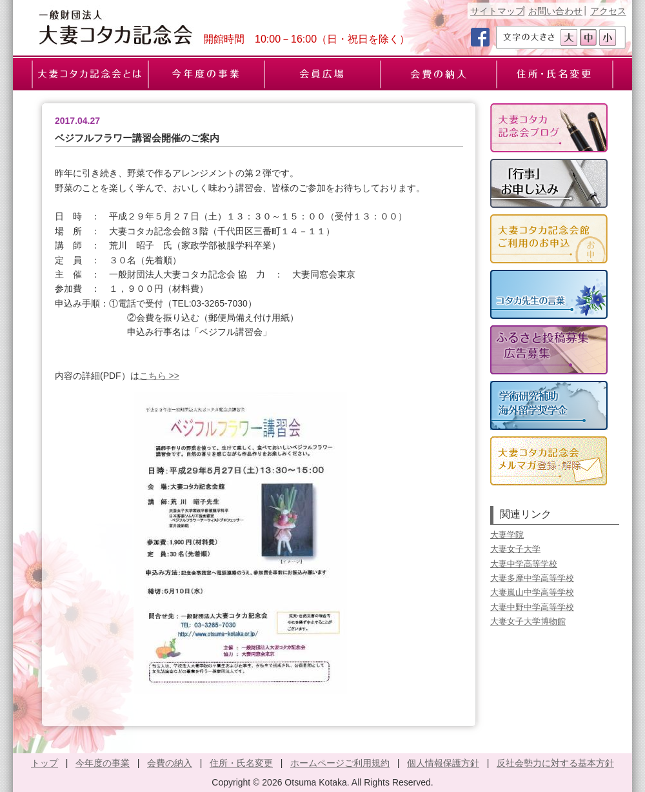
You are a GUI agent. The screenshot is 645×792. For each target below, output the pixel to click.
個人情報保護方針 (443, 763)
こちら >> (159, 376)
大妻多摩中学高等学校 (532, 578)
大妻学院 (507, 535)
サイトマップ (497, 11)
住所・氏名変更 (241, 763)
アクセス (608, 11)
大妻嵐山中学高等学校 (532, 592)
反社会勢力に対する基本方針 (555, 763)
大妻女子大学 (515, 549)
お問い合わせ (555, 11)
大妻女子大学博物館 (528, 621)
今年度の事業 (102, 763)
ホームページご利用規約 (340, 763)
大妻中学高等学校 (523, 564)
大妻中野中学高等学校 (532, 607)
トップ (44, 763)
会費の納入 (169, 763)
